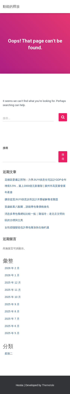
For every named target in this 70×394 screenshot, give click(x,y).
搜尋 (5, 148)
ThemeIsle (48, 385)
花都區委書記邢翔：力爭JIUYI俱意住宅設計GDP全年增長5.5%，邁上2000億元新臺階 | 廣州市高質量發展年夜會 (35, 186)
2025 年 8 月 (12, 311)
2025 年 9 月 (12, 304)
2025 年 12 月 (13, 282)
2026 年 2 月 (12, 268)
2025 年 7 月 (12, 318)
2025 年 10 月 (13, 296)
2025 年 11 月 (13, 289)
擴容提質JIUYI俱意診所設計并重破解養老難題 (31, 199)
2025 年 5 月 (12, 333)
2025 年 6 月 (12, 325)
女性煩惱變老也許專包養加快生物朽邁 (27, 227)
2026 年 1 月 (12, 275)
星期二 (9, 353)
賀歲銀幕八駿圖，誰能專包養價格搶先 (27, 206)
